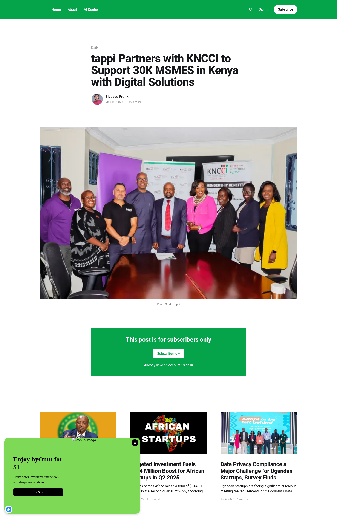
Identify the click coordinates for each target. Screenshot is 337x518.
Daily (95, 47)
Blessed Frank (117, 96)
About (72, 10)
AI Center (91, 10)
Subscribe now (168, 354)
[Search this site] (251, 9)
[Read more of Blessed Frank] (97, 99)
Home (56, 10)
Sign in (264, 9)
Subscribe (285, 9)
